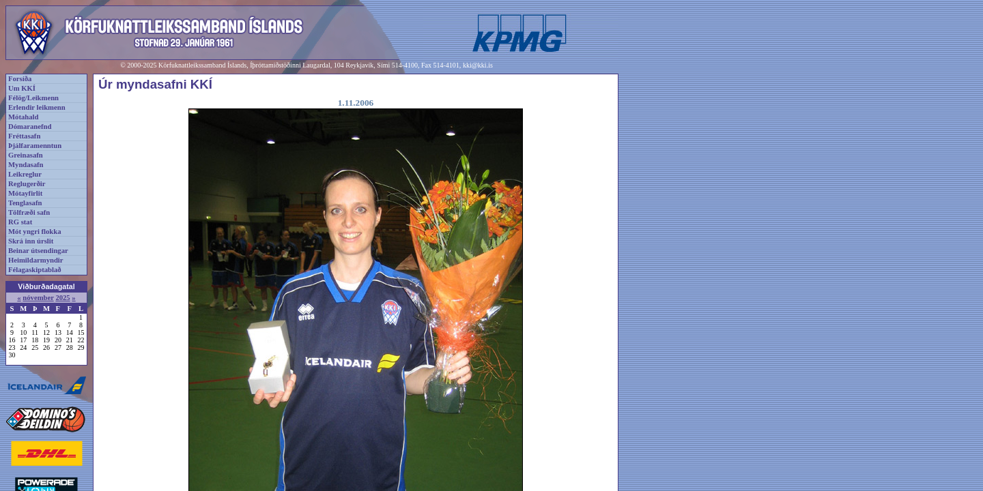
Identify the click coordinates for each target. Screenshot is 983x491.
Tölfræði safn (29, 212)
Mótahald (23, 117)
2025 (62, 297)
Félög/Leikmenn (33, 98)
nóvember (38, 297)
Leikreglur (25, 174)
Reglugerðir (26, 184)
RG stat (20, 222)
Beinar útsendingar (38, 250)
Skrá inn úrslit (30, 241)
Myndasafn (26, 164)
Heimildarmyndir (35, 260)
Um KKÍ (21, 88)
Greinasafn (25, 155)
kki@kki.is (478, 65)
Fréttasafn (24, 136)
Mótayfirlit (25, 193)
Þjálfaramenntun (34, 145)
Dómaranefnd (29, 126)
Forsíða (19, 79)
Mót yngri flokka (34, 231)
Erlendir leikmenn (37, 107)
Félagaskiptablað (34, 269)
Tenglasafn (25, 203)
